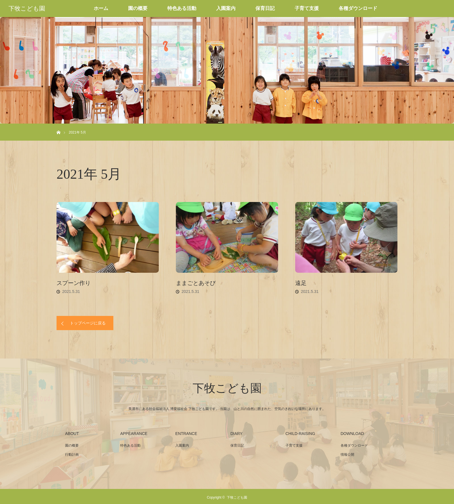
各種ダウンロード (358, 8)
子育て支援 (307, 8)
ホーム (101, 8)
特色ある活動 (181, 8)
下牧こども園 (27, 8)
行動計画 (72, 455)
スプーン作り (74, 283)
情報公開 (347, 455)
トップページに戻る (88, 323)
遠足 (301, 283)
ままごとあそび (196, 283)
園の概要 (137, 8)
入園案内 (226, 8)
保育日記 (265, 8)
